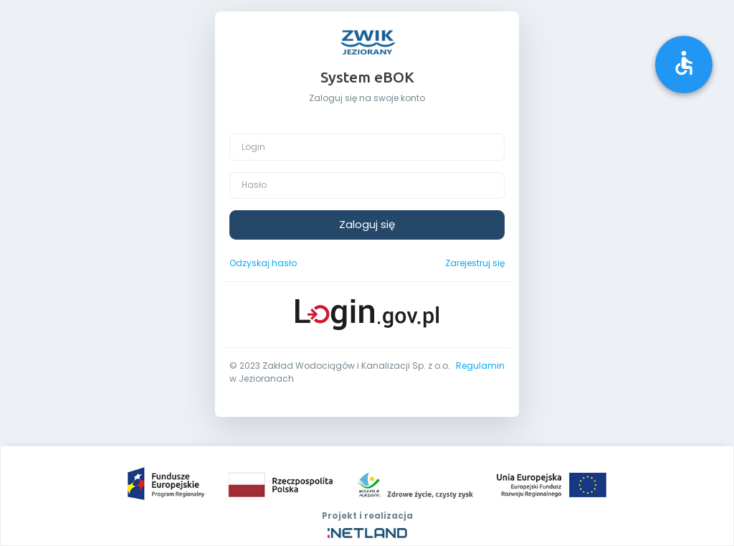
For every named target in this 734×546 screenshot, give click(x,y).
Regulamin (480, 365)
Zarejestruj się (475, 263)
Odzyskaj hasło (263, 263)
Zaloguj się (367, 224)
